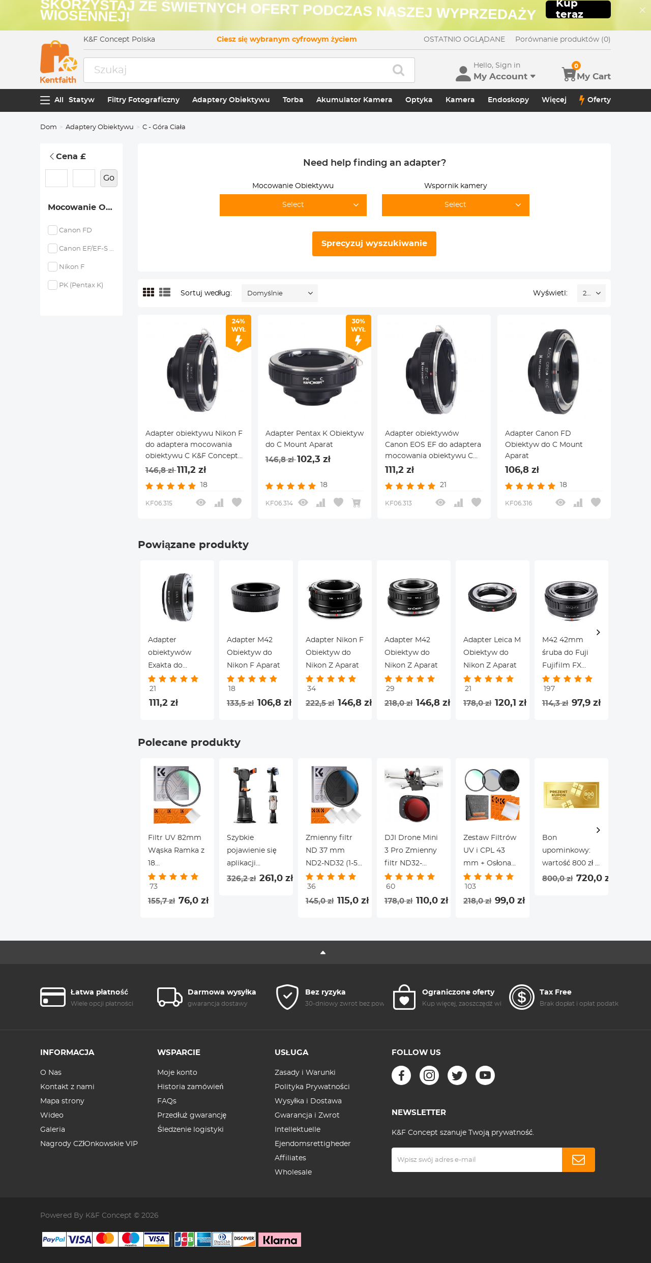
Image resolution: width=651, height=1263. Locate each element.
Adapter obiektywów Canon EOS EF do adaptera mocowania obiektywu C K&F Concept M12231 (433, 446)
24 (586, 293)
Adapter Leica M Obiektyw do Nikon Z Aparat (492, 653)
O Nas (51, 1072)
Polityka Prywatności (312, 1087)
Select (293, 204)
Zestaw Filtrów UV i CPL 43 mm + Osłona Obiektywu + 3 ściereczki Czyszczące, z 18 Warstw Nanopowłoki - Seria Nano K (491, 852)
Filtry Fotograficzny (143, 100)
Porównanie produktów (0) (563, 39)
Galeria (52, 1129)
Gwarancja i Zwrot (307, 1115)
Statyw (82, 100)
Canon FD (75, 230)
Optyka (419, 100)
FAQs (166, 1101)
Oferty (595, 100)
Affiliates (290, 1158)
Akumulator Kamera (354, 100)
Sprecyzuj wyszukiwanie (374, 243)
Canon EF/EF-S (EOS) (87, 249)
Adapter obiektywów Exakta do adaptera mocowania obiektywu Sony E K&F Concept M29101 (176, 654)
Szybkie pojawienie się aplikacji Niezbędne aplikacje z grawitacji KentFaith (252, 852)
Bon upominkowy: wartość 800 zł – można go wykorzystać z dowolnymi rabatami (570, 852)
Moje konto (177, 1072)
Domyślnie (265, 293)
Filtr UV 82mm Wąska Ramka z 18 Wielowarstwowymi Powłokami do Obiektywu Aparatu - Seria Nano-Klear (177, 852)
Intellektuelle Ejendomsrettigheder (313, 1137)
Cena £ (67, 157)
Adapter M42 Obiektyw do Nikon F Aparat (253, 653)
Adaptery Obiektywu (231, 100)
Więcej (554, 100)
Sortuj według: (206, 293)
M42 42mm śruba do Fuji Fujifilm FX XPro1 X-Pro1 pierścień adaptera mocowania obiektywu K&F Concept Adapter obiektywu (569, 654)
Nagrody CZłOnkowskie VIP (89, 1144)
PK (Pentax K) (81, 285)
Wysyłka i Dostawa (308, 1101)
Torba (293, 100)
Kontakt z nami (67, 1087)
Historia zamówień (190, 1087)
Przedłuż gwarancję (191, 1115)
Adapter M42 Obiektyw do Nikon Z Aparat (411, 653)
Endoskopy (508, 100)
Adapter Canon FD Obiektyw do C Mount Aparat (544, 445)
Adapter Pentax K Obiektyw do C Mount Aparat (314, 439)
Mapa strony (62, 1101)
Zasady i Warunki (305, 1072)
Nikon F (71, 267)
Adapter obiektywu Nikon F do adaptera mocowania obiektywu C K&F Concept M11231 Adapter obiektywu (194, 446)
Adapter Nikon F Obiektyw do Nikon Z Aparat (335, 653)
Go (108, 178)
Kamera (460, 100)
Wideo (52, 1115)
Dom (48, 127)
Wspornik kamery (455, 186)
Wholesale (293, 1172)
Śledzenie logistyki (190, 1129)
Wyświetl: (550, 293)
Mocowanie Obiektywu (85, 207)
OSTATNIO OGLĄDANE (464, 39)
